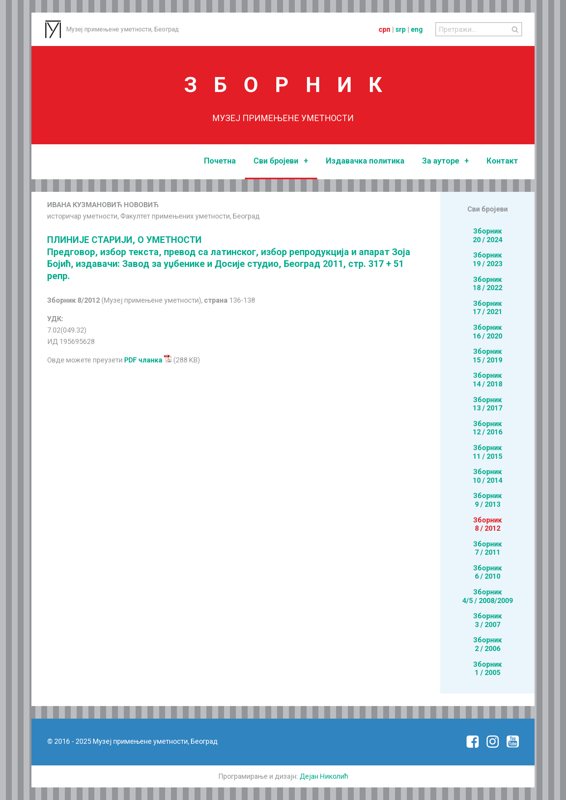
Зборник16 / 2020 (487, 331)
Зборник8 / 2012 (487, 524)
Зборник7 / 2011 (487, 548)
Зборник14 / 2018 (487, 379)
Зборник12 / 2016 (487, 427)
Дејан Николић (324, 776)
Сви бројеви (281, 161)
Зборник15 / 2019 (487, 355)
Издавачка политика (365, 161)
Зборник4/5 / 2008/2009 (487, 596)
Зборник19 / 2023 (487, 259)
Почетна (220, 161)
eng (417, 29)
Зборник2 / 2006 (487, 644)
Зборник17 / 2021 (487, 307)
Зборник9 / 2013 (487, 499)
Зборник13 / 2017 (487, 403)
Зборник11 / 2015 (487, 451)
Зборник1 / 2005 (487, 668)
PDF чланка (148, 360)
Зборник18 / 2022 (487, 283)
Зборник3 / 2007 (487, 620)
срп (384, 29)
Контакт (502, 161)
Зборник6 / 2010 (487, 572)
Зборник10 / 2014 (487, 475)
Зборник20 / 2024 (487, 235)
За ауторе (445, 161)
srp (400, 29)
